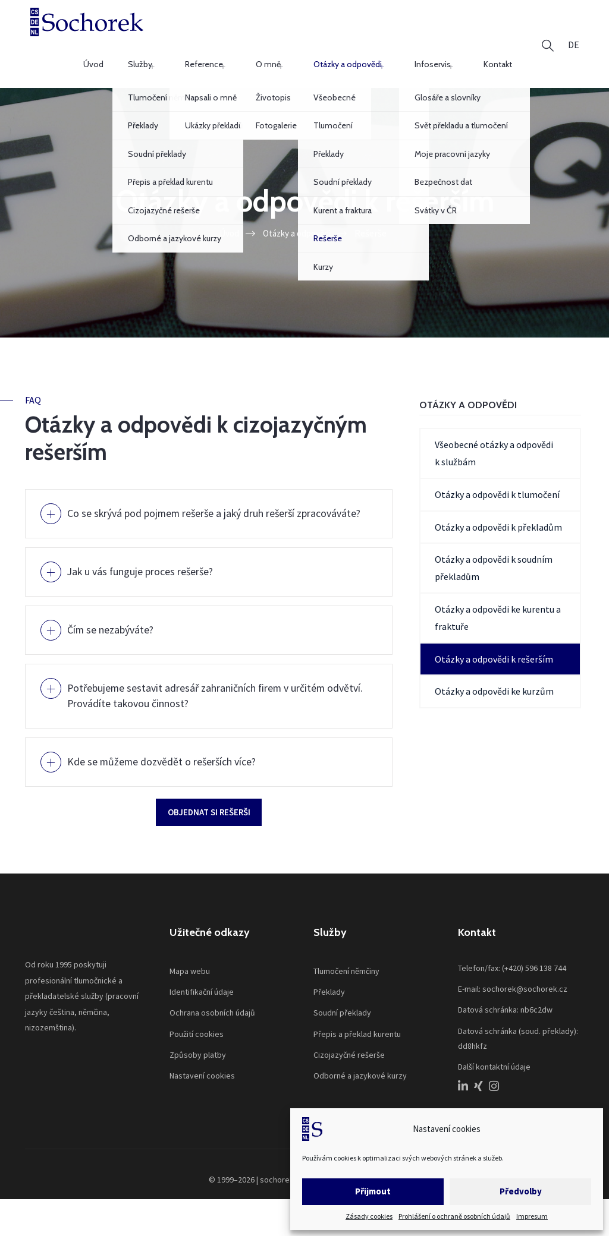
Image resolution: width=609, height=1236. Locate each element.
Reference (276, 32)
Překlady (329, 986)
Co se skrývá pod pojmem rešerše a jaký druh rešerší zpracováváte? (195, 499)
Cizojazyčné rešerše (349, 1049)
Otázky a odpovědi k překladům (498, 505)
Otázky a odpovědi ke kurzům (494, 669)
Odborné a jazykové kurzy (360, 1070)
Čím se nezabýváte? (116, 621)
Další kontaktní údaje (494, 1061)
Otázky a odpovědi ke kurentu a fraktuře (498, 595)
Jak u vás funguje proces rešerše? (149, 564)
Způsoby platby (197, 1049)
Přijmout (373, 1191)
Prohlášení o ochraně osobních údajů (454, 1216)
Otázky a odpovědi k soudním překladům (494, 545)
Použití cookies (196, 1028)
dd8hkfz (472, 1040)
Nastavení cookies (202, 1070)
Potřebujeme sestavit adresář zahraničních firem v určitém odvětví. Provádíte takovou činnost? (212, 687)
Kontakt (505, 32)
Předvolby (521, 1191)
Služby (228, 32)
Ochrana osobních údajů (212, 1007)
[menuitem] (573, 32)
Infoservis (456, 32)
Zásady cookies (369, 1216)
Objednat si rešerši (209, 804)
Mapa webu (189, 965)
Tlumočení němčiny (346, 965)
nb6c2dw (536, 1004)
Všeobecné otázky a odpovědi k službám (494, 431)
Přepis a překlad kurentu (357, 1028)
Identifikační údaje (201, 986)
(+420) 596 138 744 (534, 962)
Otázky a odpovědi (387, 32)
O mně (324, 32)
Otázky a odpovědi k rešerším (494, 637)
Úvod (189, 32)
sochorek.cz (282, 1174)
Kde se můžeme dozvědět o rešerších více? (173, 752)
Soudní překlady (342, 1007)
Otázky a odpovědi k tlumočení (497, 472)
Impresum (532, 1216)
